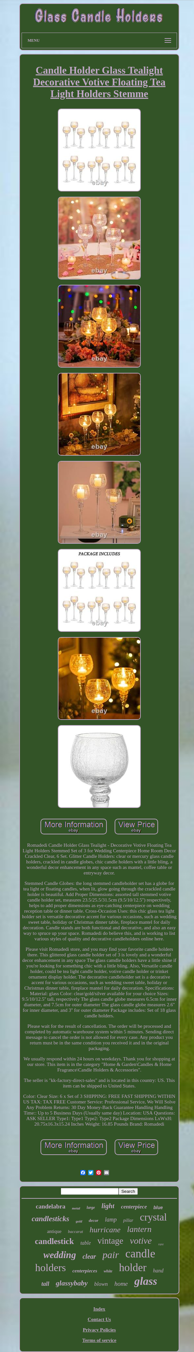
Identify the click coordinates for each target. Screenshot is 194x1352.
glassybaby (72, 1283)
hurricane (105, 1229)
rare (161, 1244)
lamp (111, 1219)
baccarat (75, 1231)
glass (145, 1281)
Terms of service (99, 1340)
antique (54, 1231)
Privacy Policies (99, 1329)
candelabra (51, 1206)
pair (111, 1254)
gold (79, 1221)
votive (141, 1241)
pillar (128, 1220)
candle (140, 1253)
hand (158, 1270)
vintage (110, 1241)
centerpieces (85, 1270)
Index (99, 1309)
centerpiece (134, 1207)
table (85, 1243)
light (108, 1206)
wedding (59, 1255)
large (91, 1207)
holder (132, 1267)
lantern (139, 1229)
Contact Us (99, 1319)
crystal (153, 1217)
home (121, 1283)
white (108, 1271)
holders (50, 1267)
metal (76, 1208)
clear (89, 1256)
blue (158, 1207)
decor (94, 1220)
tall (45, 1284)
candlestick (54, 1241)
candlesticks (50, 1219)
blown (101, 1284)
